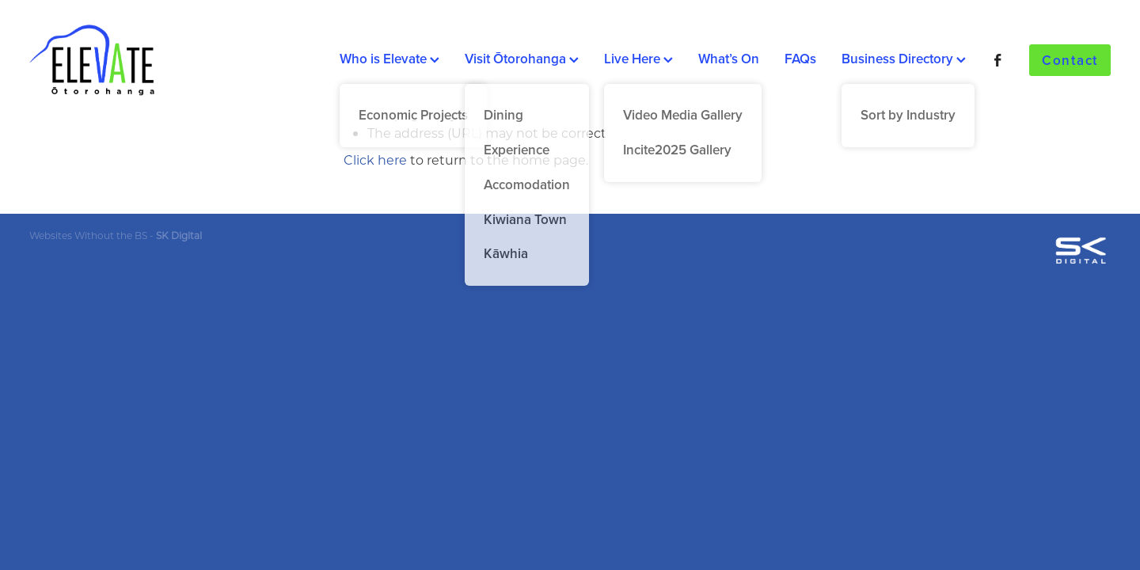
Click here (375, 159)
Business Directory (904, 58)
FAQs (800, 58)
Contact (1070, 60)
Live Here (638, 58)
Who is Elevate (389, 58)
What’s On (728, 58)
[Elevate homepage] (137, 60)
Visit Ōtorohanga (522, 58)
